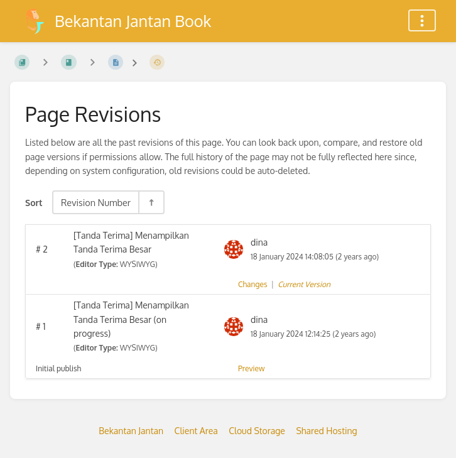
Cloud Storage (257, 430)
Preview (251, 368)
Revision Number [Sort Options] (96, 202)
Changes (252, 284)
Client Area (196, 430)
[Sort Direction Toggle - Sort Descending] (150, 202)
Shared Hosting (326, 430)
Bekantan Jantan (131, 430)
